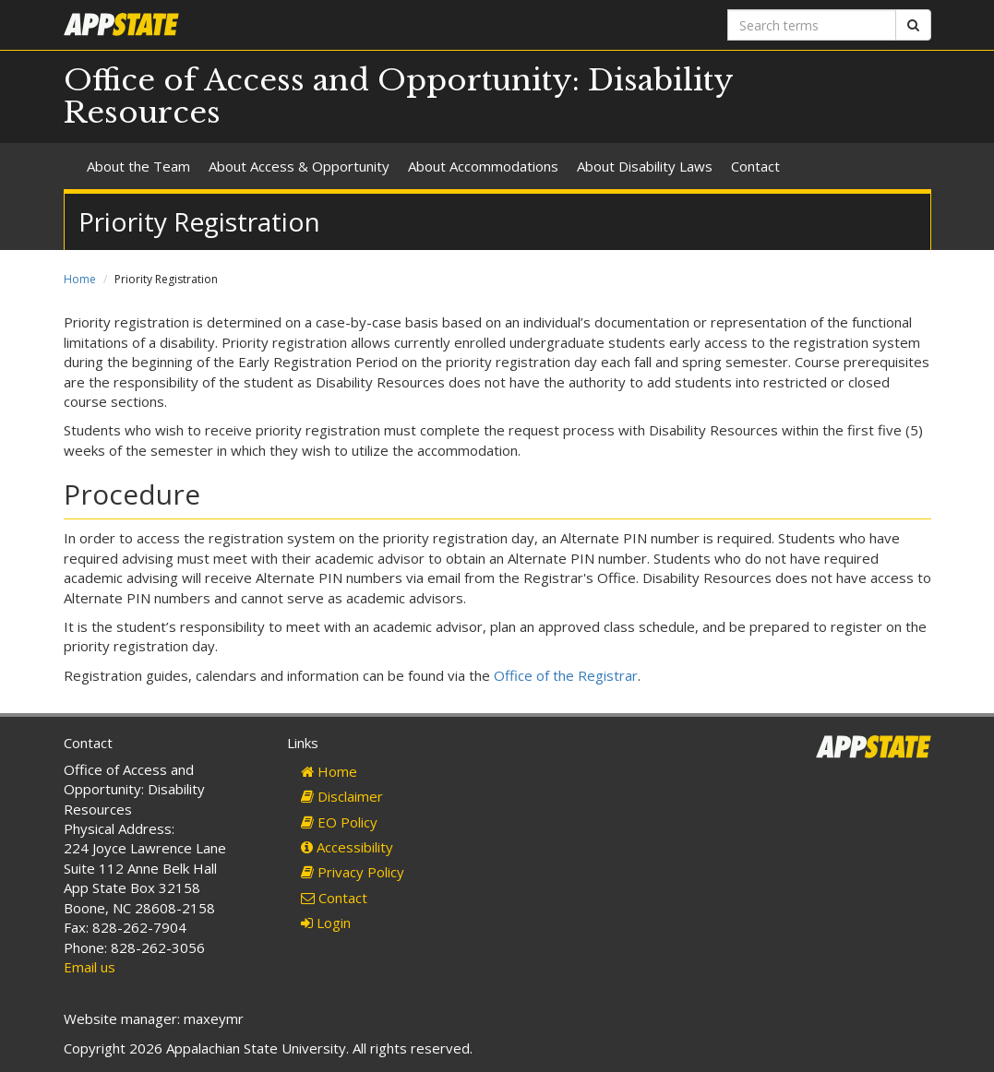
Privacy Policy (352, 872)
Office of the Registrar (566, 675)
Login (326, 922)
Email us (89, 967)
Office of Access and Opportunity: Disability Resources (398, 96)
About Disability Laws (645, 166)
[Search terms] (811, 25)
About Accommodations (483, 166)
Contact (755, 166)
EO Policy (339, 822)
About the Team (138, 166)
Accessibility (347, 847)
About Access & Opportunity (299, 166)
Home (80, 279)
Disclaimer (342, 796)
